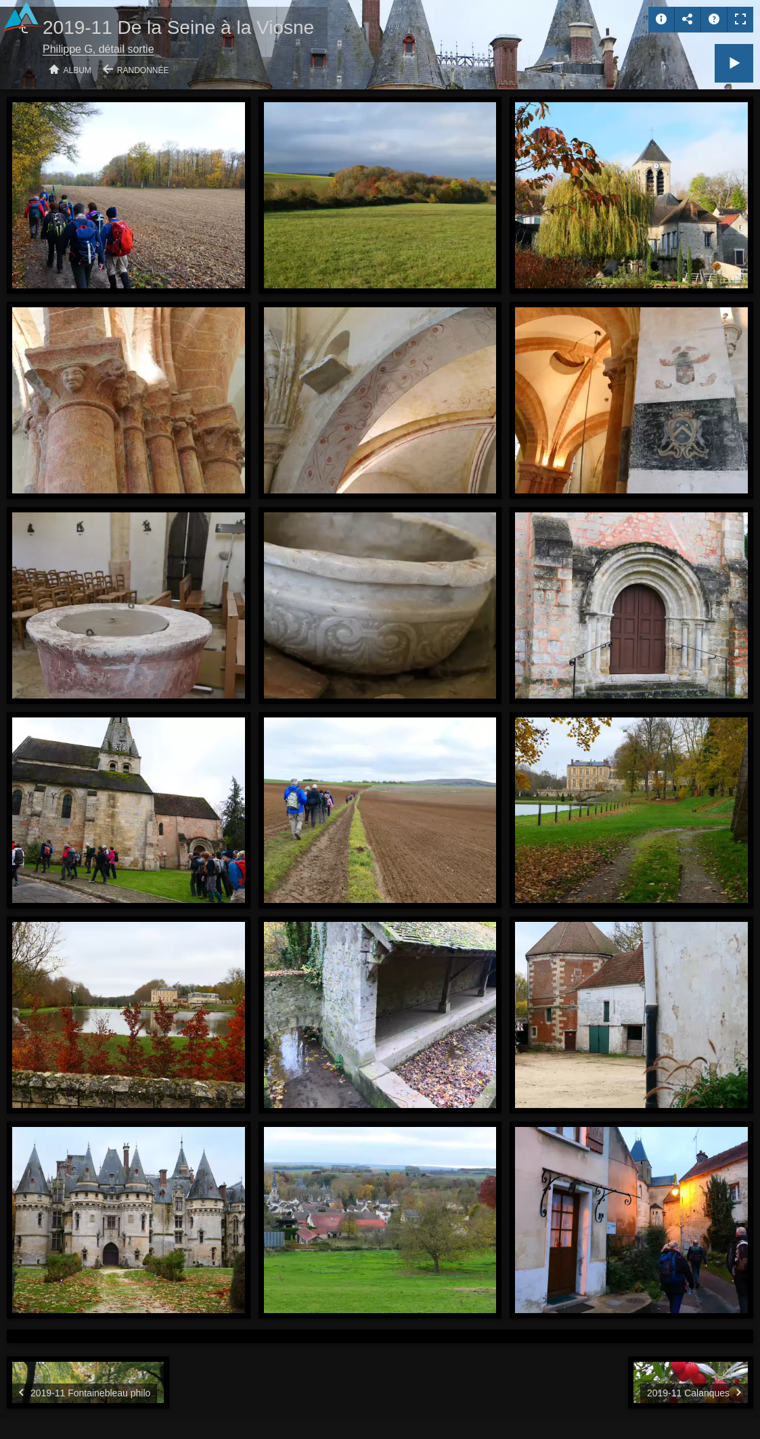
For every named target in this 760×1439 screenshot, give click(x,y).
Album (77, 70)
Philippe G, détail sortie (98, 49)
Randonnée (143, 70)
